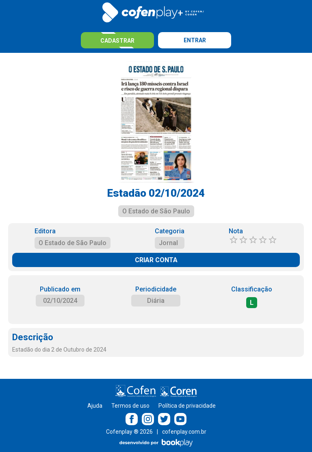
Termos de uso (130, 405)
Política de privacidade (187, 405)
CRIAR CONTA (156, 260)
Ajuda (94, 405)
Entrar (195, 40)
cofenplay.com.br (184, 431)
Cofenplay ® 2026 (129, 431)
